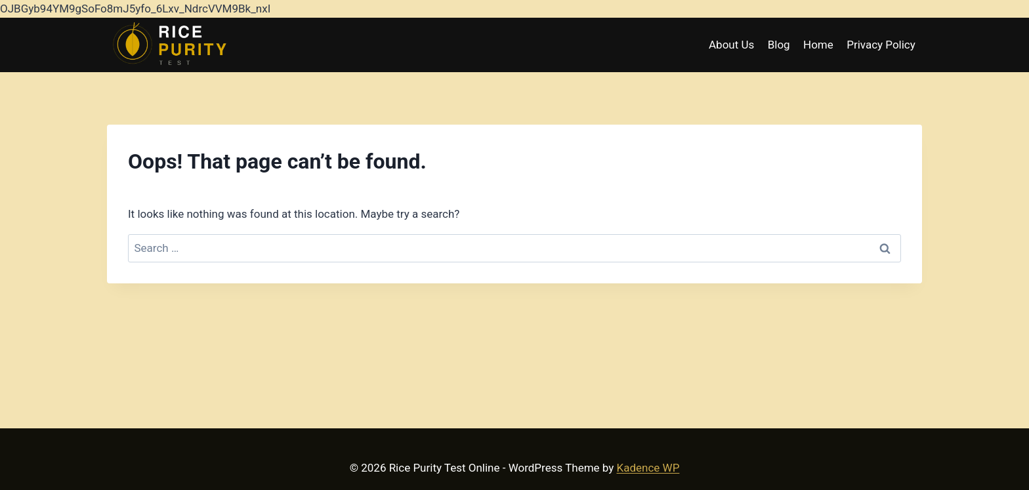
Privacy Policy (881, 44)
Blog (779, 44)
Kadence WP (648, 467)
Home (818, 44)
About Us (731, 44)
